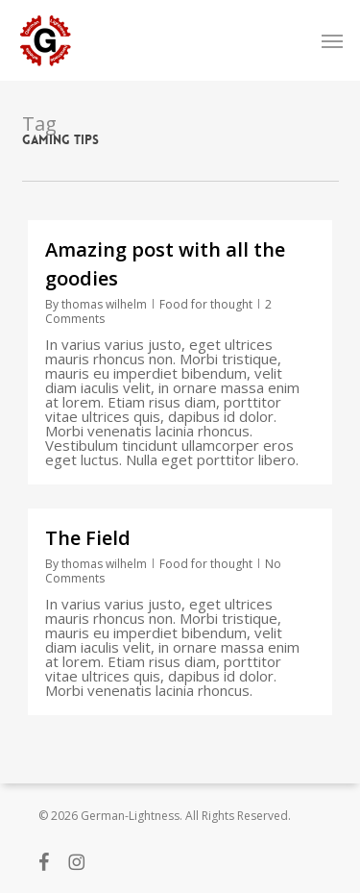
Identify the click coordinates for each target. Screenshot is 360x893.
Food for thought (205, 304)
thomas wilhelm (104, 304)
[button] (332, 40)
